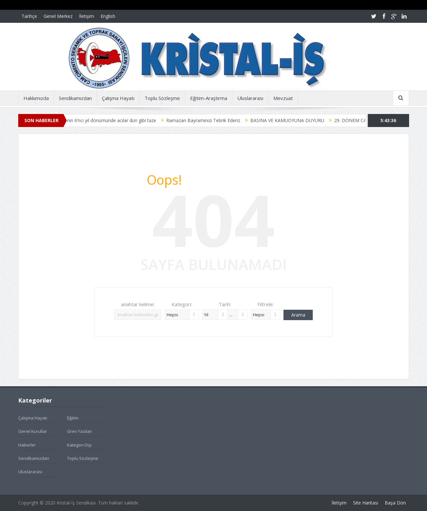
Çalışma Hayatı (118, 98)
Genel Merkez (58, 16)
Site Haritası (365, 503)
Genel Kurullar (32, 431)
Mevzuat (283, 98)
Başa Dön (395, 503)
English (108, 16)
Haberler (27, 445)
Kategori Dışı (79, 445)
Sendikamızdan (75, 98)
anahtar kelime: (138, 304)
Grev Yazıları (79, 431)
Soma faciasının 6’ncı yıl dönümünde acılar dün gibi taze (106, 120)
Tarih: (225, 304)
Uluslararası (250, 98)
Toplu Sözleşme (162, 98)
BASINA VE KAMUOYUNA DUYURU (295, 120)
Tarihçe (29, 16)
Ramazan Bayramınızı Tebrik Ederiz (211, 120)
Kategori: (182, 304)
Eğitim (72, 418)
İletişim (86, 16)
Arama (298, 315)
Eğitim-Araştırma (208, 98)
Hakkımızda (36, 98)
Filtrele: (265, 304)
